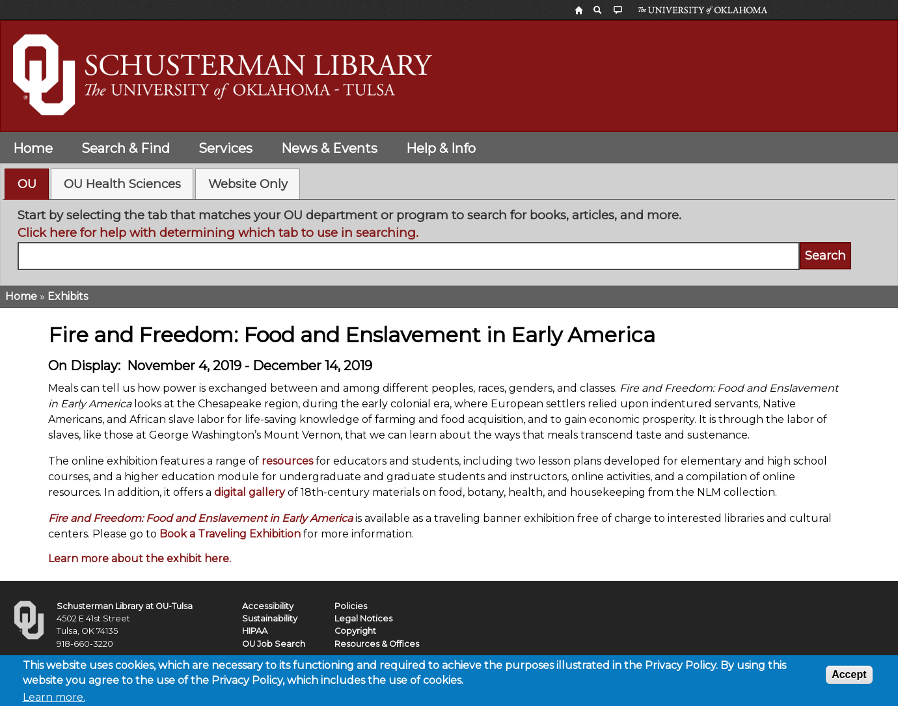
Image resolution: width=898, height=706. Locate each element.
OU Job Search (273, 644)
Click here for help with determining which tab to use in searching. (218, 232)
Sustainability (269, 618)
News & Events (329, 148)
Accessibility (267, 606)
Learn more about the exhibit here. (139, 558)
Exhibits (68, 296)
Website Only (248, 183)
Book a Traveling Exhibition (230, 534)
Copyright (355, 631)
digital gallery (249, 492)
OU (27, 183)
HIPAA (254, 631)
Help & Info (441, 148)
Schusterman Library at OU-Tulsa (125, 606)
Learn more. (54, 700)
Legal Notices (363, 618)
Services (225, 148)
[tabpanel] (449, 238)
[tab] (27, 184)
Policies (350, 606)
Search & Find (125, 148)
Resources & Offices (376, 644)
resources (287, 461)
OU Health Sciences (122, 183)
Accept (849, 677)
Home (33, 148)
